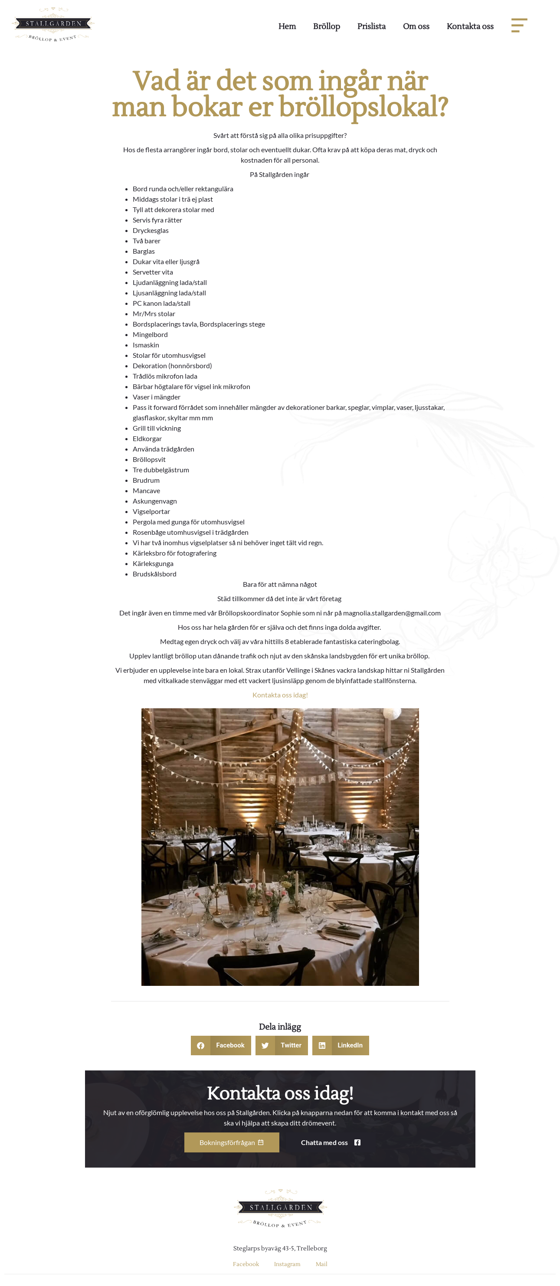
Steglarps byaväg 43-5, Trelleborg (280, 1249)
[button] (221, 1045)
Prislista (371, 27)
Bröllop (326, 27)
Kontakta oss (470, 27)
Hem (287, 27)
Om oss (416, 27)
